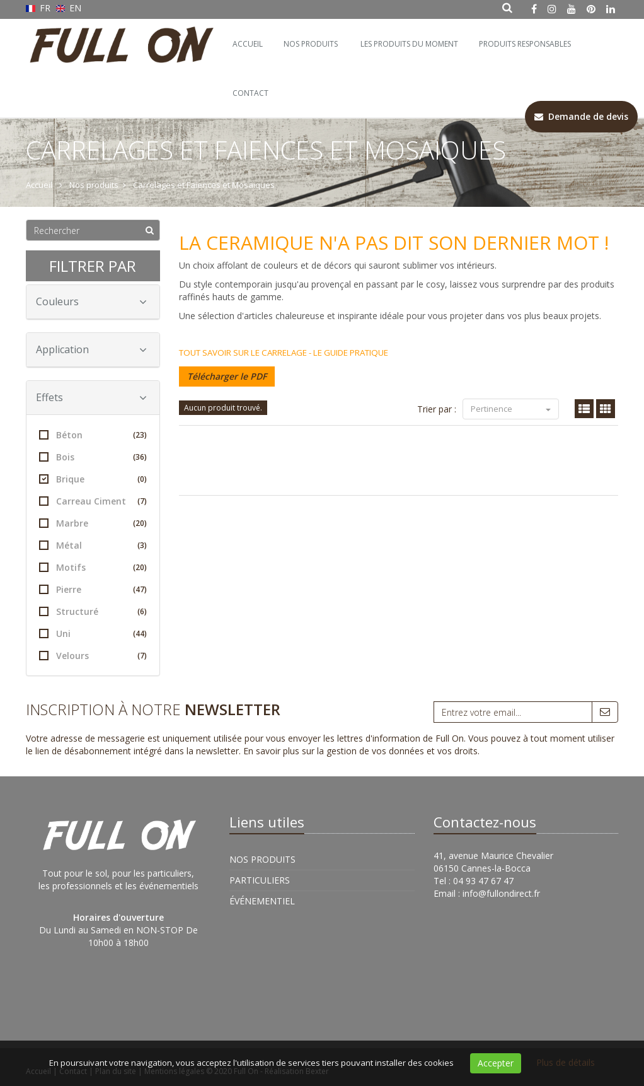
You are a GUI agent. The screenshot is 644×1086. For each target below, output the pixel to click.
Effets (91, 397)
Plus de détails (565, 1062)
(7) (142, 501)
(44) (140, 633)
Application (91, 349)
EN (69, 8)
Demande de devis (581, 116)
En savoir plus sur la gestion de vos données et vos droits (360, 751)
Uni (93, 633)
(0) (142, 479)
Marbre (93, 523)
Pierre (93, 589)
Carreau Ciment (93, 501)
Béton (93, 435)
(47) (140, 589)
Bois (93, 457)
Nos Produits (311, 43)
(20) (140, 523)
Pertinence (511, 408)
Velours (93, 655)
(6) (142, 611)
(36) (140, 457)
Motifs (93, 567)
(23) (140, 434)
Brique (93, 479)
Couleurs (91, 301)
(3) (142, 545)
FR (39, 8)
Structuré (93, 611)
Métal (93, 545)
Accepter (496, 1063)
